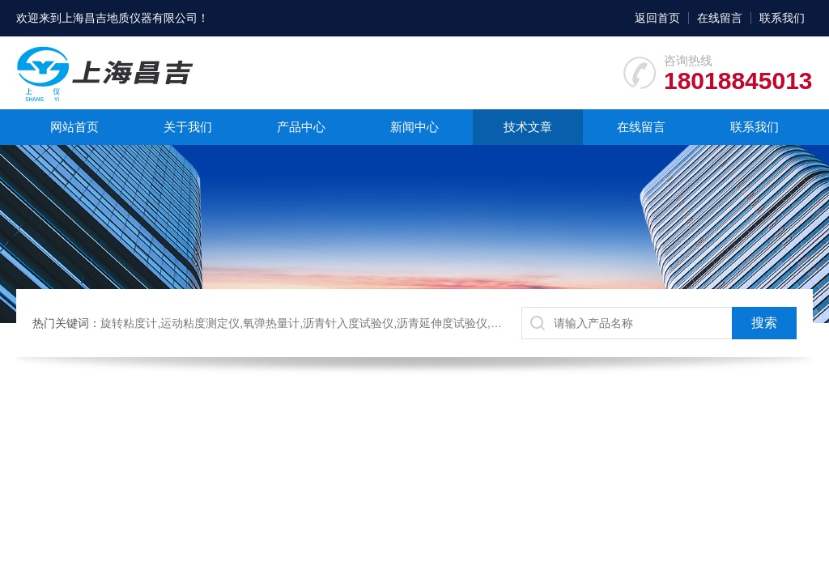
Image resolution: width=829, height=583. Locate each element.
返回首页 (657, 17)
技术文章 (528, 127)
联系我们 (782, 17)
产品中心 (301, 127)
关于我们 (188, 127)
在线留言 (719, 17)
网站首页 (74, 127)
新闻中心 (414, 127)
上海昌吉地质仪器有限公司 (130, 17)
